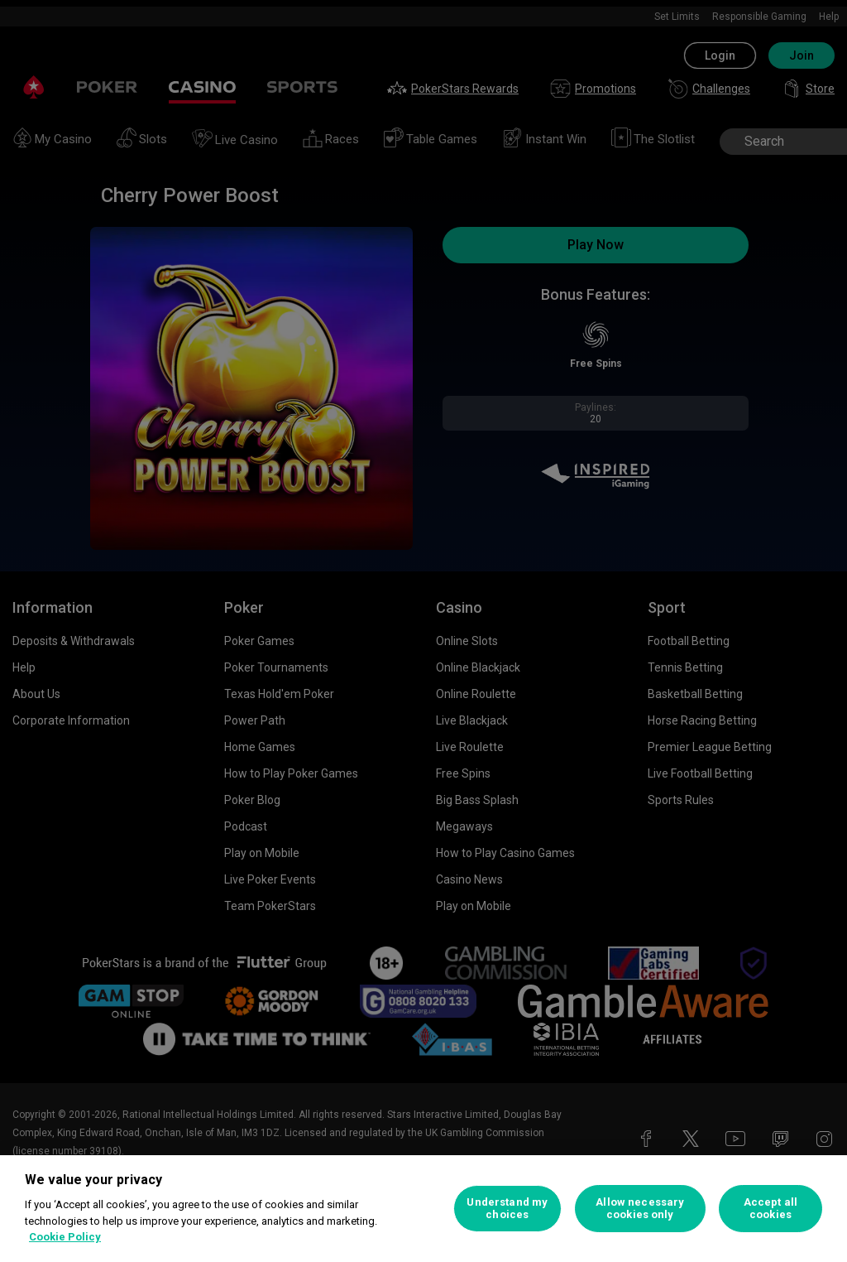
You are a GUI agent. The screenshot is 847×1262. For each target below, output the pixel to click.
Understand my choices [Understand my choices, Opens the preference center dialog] (507, 1208)
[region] (423, 1208)
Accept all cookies (770, 1208)
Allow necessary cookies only (640, 1208)
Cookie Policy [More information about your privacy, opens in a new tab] (65, 1237)
